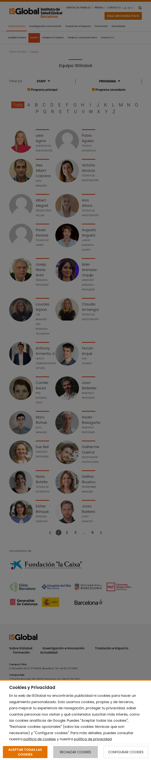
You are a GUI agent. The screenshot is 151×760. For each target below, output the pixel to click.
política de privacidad (93, 739)
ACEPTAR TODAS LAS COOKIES (25, 752)
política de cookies (39, 739)
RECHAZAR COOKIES (75, 752)
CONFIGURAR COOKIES (126, 752)
